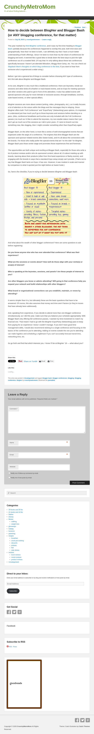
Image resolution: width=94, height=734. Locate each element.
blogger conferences (60, 378)
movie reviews (16, 557)
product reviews (17, 559)
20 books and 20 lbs (16, 510)
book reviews (16, 555)
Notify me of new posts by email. (21, 478)
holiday (11, 529)
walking (14, 521)
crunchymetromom (33, 39)
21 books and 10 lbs (16, 512)
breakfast (14, 538)
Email (12, 455)
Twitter (14, 612)
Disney (11, 517)
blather (11, 514)
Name (12, 443)
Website (12, 467)
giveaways (12, 526)
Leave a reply (46, 39)
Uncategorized (29, 378)
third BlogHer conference (36, 46)
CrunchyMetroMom (29, 7)
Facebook (9, 612)
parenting (12, 533)
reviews (11, 552)
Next (84, 27)
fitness (11, 519)
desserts (14, 543)
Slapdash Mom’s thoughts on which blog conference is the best (33, 67)
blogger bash (47, 378)
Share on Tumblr (30, 361)
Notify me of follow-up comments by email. (24, 473)
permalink (51, 380)
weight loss (15, 524)
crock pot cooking (17, 541)
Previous (77, 27)
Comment (14, 409)
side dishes (15, 550)
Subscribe (13, 591)
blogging (71, 378)
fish (12, 548)
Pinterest (20, 612)
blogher (19, 380)
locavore (12, 531)
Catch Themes (84, 726)
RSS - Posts (12, 647)
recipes (11, 536)
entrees (14, 545)
